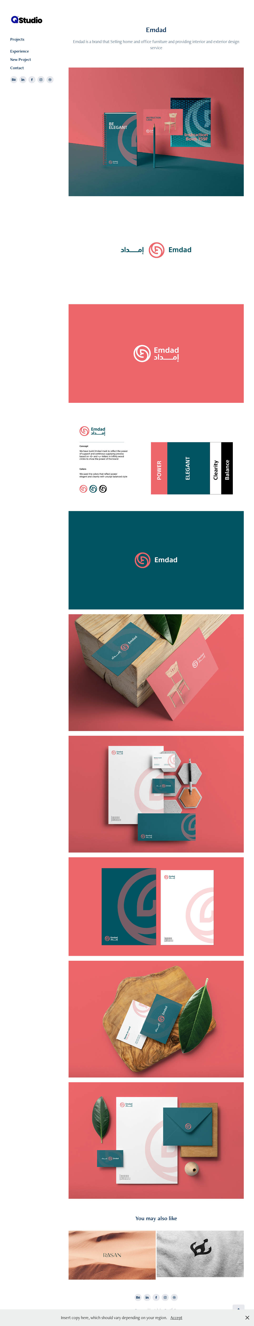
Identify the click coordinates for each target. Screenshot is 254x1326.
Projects (17, 39)
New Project (20, 59)
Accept (176, 1317)
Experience (19, 51)
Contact (17, 67)
